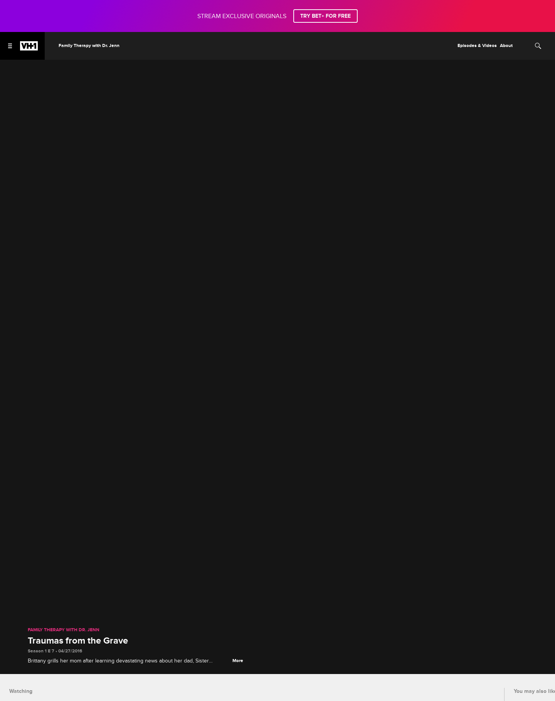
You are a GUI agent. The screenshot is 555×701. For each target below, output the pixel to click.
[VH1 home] (29, 48)
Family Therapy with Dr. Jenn (63, 630)
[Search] (538, 46)
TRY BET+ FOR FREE (325, 16)
